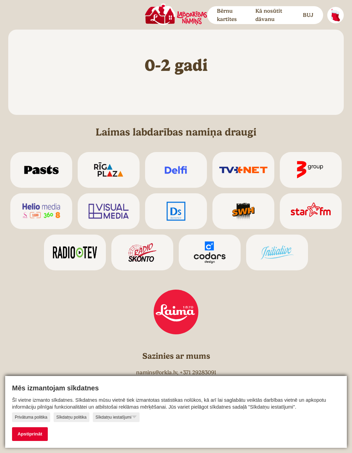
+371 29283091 (198, 372)
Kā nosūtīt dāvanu (268, 15)
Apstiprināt (30, 433)
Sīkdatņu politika (71, 417)
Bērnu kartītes (227, 15)
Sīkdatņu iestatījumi (116, 417)
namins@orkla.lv (156, 372)
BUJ (308, 15)
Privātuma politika (31, 417)
